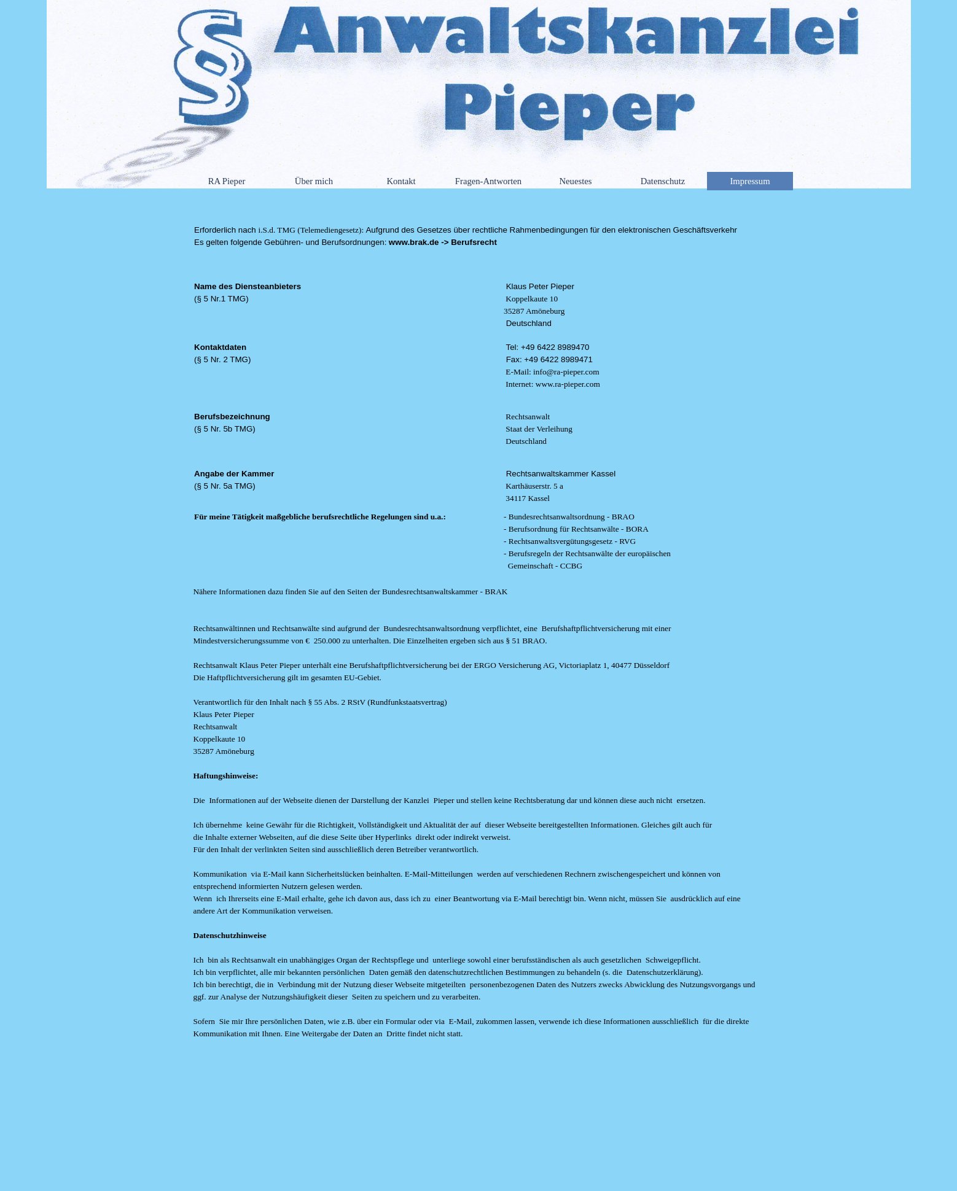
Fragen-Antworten (488, 181)
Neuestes (576, 181)
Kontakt (400, 181)
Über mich (314, 181)
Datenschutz (663, 181)
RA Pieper (227, 181)
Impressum (750, 181)
